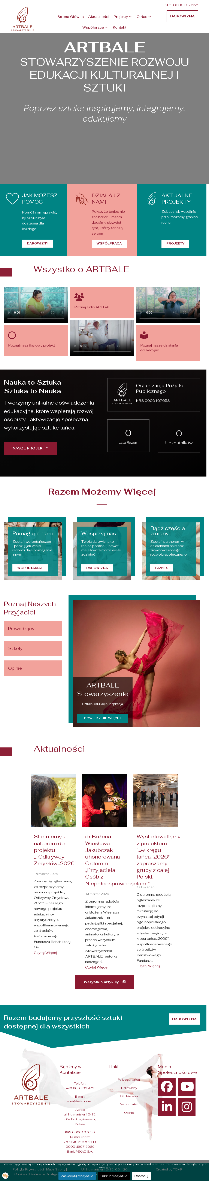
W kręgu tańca (129, 1080)
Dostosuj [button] (141, 1176)
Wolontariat (129, 1104)
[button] (5, 1175)
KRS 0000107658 (181, 5)
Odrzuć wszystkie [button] (113, 1176)
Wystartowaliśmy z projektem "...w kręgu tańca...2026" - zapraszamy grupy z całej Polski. (159, 856)
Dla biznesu (129, 1096)
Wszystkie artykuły (104, 982)
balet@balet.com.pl (80, 1101)
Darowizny (129, 1088)
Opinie (129, 1113)
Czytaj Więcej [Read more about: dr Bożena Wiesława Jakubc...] (96, 967)
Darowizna (182, 16)
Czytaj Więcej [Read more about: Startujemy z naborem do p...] (45, 952)
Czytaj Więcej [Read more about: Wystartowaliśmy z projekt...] (148, 966)
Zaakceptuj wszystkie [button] (77, 1176)
